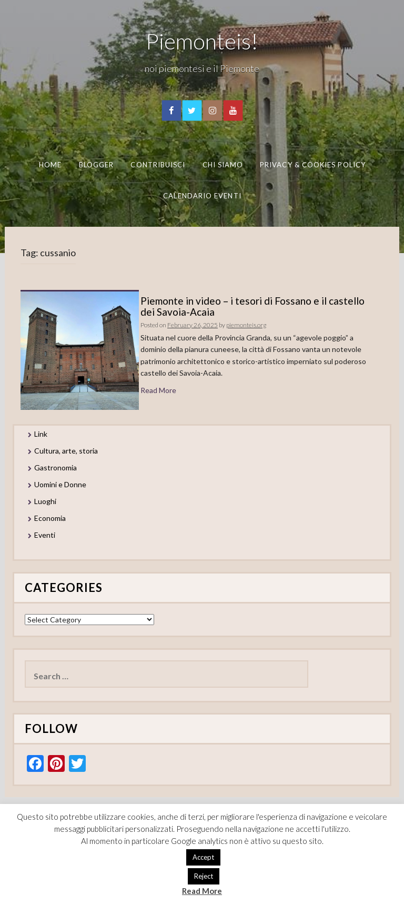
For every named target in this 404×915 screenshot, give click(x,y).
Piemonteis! (202, 41)
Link (40, 433)
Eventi (44, 534)
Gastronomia (55, 467)
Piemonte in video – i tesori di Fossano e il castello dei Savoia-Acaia (252, 306)
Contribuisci (157, 164)
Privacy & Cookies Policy (313, 164)
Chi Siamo (223, 164)
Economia (50, 518)
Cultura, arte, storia (66, 450)
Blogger (96, 164)
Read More (158, 390)
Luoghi (45, 501)
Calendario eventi (202, 195)
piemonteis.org (246, 325)
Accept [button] (203, 857)
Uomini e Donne (60, 484)
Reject (203, 876)
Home (50, 164)
